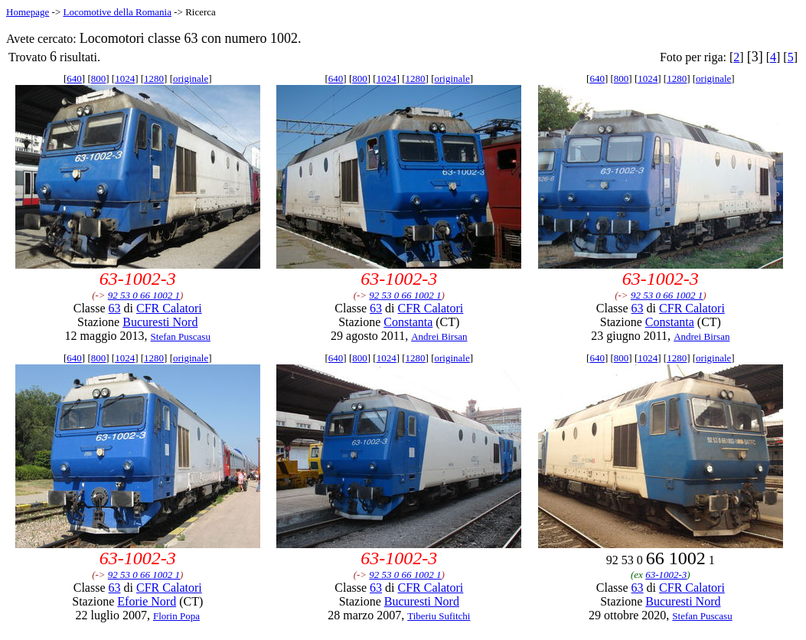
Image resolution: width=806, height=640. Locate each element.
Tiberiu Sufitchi (438, 616)
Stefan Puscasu (180, 336)
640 (74, 78)
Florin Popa (176, 616)
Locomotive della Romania (117, 12)
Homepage (27, 12)
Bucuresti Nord (159, 321)
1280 (154, 78)
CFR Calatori (169, 308)
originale (190, 78)
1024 (125, 78)
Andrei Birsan (439, 336)
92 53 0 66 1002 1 (144, 295)
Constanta (407, 321)
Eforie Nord (146, 601)
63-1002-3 (666, 574)
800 (98, 78)
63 (115, 308)
